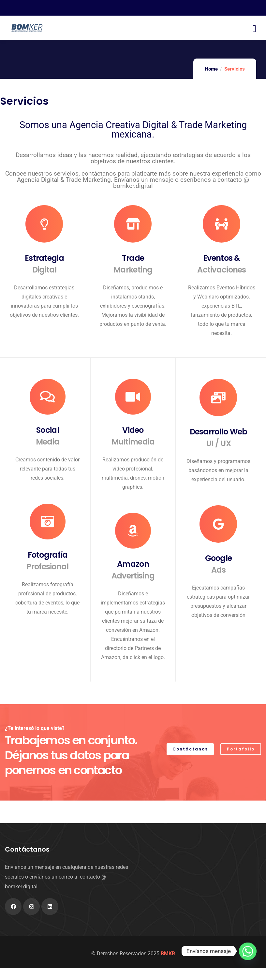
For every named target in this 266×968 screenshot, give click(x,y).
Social (48, 436)
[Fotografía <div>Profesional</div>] (48, 521)
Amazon (133, 570)
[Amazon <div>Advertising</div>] (133, 531)
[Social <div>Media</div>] (48, 397)
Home (211, 69)
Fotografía (48, 561)
